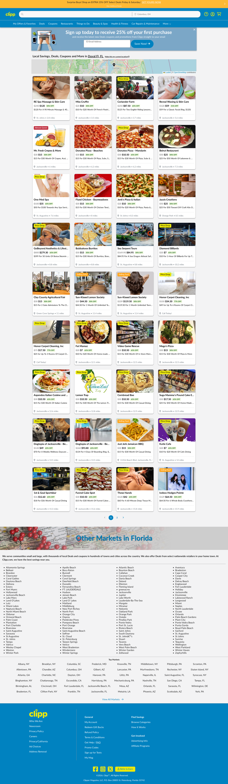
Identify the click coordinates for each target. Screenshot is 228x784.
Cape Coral (180, 573)
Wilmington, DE (200, 686)
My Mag (89, 758)
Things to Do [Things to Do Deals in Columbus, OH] (83, 24)
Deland (121, 581)
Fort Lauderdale (182, 587)
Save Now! (142, 43)
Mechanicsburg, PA (124, 680)
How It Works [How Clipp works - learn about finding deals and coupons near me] (138, 727)
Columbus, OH (74, 669)
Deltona (8, 584)
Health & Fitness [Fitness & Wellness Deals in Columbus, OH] (119, 24)
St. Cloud (66, 636)
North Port (67, 612)
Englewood (180, 584)
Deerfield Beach (69, 581)
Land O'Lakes (11, 600)
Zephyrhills (180, 653)
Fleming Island (124, 587)
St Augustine (11, 636)
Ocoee (177, 612)
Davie (177, 578)
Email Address (93, 42)
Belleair (8, 570)
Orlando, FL (149, 686)
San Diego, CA (174, 680)
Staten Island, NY (199, 669)
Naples (177, 606)
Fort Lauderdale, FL (74, 686)
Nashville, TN (149, 680)
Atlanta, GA (24, 675)
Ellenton (121, 584)
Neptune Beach (12, 609)
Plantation (10, 623)
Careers (33, 736)
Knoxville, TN (124, 664)
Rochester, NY (174, 669)
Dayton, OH (74, 675)
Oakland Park (124, 612)
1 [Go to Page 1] (111, 518)
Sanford (178, 631)
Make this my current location (117, 57)
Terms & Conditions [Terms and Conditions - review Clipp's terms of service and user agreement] (95, 737)
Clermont (66, 576)
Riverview (9, 628)
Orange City (67, 614)
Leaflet (167, 72)
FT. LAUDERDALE (70, 589)
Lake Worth (123, 598)
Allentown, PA (23, 669)
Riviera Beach (124, 628)
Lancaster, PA (124, 669)
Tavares (121, 642)
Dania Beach (124, 578)
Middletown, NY (149, 664)
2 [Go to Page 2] (117, 518)
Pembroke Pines (69, 620)
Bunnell (65, 573)
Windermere (67, 650)
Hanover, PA (99, 675)
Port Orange (67, 625)
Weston (8, 650)
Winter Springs (69, 653)
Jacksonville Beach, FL (99, 686)
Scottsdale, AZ (174, 692)
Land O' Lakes (68, 600)
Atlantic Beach (125, 567)
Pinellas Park (124, 620)
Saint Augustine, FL (174, 675)
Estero (8, 587)
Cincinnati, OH (48, 686)
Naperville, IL (149, 675)
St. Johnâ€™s (124, 636)
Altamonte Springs (14, 567)
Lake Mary (10, 598)
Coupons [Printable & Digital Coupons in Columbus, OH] (52, 24)
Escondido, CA (73, 680)
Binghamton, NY (23, 680)
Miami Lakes (11, 606)
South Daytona (125, 634)
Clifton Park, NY (49, 692)
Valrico (8, 645)
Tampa (8, 642)
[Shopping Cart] (219, 14)
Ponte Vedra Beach (184, 623)
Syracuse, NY (199, 675)
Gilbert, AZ (99, 669)
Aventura (179, 567)
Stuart (120, 639)
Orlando (178, 614)
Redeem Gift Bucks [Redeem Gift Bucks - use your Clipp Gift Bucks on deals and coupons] (94, 727)
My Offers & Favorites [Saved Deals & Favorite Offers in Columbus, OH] (24, 24)
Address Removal (38, 752)
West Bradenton (69, 647)
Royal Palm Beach (183, 628)
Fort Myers (10, 589)
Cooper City (180, 576)
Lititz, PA (124, 675)
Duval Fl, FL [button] (96, 56)
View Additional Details (114, 6)
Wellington (179, 645)
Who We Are (35, 721)
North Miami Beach (14, 612)
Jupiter (121, 595)
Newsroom (34, 726)
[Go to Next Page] (123, 517)
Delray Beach (181, 581)
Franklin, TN (74, 692)
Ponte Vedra (123, 623)
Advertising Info (139, 741)
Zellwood (122, 653)
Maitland (66, 603)
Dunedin (65, 584)
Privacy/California (38, 741)
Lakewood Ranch (183, 598)
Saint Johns (123, 631)
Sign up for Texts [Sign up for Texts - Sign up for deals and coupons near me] (93, 753)
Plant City (179, 620)
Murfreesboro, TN (149, 669)
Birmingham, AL (24, 686)
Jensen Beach (68, 595)
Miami (177, 603)
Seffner (65, 634)
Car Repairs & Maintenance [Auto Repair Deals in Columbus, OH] (145, 24)
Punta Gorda (180, 625)
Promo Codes (91, 747)
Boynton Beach (125, 570)
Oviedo (121, 617)
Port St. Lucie (124, 625)
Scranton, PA (199, 664)
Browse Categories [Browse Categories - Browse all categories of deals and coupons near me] (140, 722)
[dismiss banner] (194, 29)
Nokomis (122, 609)
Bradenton (179, 570)
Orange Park (124, 614)
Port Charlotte (12, 625)
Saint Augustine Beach (72, 631)
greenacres (123, 589)
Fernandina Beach (70, 587)
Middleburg (67, 606)
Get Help (89, 742)
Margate (121, 603)
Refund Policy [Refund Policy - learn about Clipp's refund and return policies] (92, 732)
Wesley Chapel (12, 647)
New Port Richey (70, 609)
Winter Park (10, 653)
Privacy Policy (36, 731)
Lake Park (66, 598)
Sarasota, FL (174, 686)
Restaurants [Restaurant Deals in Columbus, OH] (67, 24)
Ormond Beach (12, 617)
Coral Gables (11, 578)
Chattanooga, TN (48, 680)
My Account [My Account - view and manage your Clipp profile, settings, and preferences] (91, 722)
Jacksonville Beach (14, 595)
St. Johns (9, 639)
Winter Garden (125, 650)
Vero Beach (123, 645)
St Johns (178, 636)
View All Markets (112, 699)
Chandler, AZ (48, 669)
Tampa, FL (200, 680)
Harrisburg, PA (99, 680)
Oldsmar (9, 614)
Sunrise (178, 639)
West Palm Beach (126, 647)
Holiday (178, 589)
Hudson (65, 592)
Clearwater (10, 576)
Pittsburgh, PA (174, 664)
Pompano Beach (69, 623)
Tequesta (178, 642)
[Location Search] (166, 14)
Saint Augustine (12, 631)
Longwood (179, 600)
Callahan (122, 573)
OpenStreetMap (180, 72)
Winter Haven (181, 650)
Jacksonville (123, 592)
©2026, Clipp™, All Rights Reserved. (112, 776)
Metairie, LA (124, 692)
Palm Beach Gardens (184, 617)
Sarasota (9, 634)
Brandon (9, 573)
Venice (64, 645)
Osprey (65, 617)
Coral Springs (68, 578)
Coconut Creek (125, 576)
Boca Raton (67, 570)
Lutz (6, 603)
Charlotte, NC (49, 675)
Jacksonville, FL (99, 692)
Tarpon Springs (69, 642)
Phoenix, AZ (149, 692)
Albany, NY (23, 664)
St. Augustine (181, 634)
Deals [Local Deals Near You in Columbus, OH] (42, 24)
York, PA (199, 692)
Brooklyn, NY (49, 664)
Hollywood (10, 592)
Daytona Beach (12, 581)
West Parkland (181, 647)
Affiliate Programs (140, 746)
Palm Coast (10, 620)
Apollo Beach (68, 567)
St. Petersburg (68, 639)
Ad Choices (35, 746)
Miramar (122, 606)
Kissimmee (179, 595)
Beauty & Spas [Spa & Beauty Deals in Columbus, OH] (100, 24)
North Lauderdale (183, 609)
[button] (224, 4)
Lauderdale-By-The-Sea (129, 600)
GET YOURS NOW (151, 2)
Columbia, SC (74, 664)
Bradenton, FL (24, 692)
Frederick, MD (99, 664)
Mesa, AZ (124, 686)
